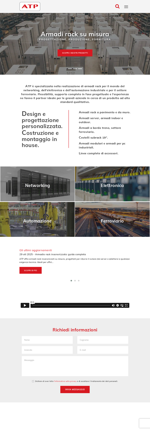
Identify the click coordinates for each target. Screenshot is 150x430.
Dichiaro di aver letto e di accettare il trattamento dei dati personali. (75, 381)
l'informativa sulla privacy (65, 381)
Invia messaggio (75, 389)
